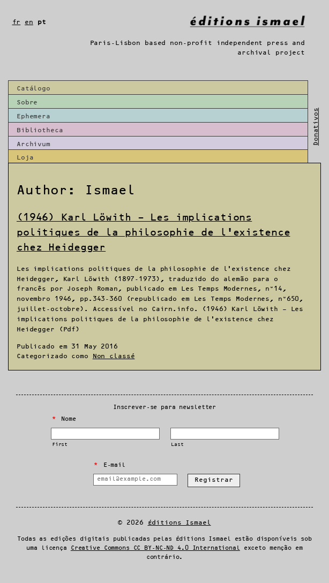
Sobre (27, 102)
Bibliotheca (40, 130)
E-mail (109, 465)
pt (42, 22)
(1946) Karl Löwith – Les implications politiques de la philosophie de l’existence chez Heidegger (153, 233)
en (29, 22)
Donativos (316, 127)
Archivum (33, 144)
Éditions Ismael (179, 523)
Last (177, 444)
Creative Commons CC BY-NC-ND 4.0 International (155, 548)
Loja (25, 158)
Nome (64, 419)
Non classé (114, 356)
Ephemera (33, 116)
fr (16, 22)
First (60, 444)
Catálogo (33, 89)
